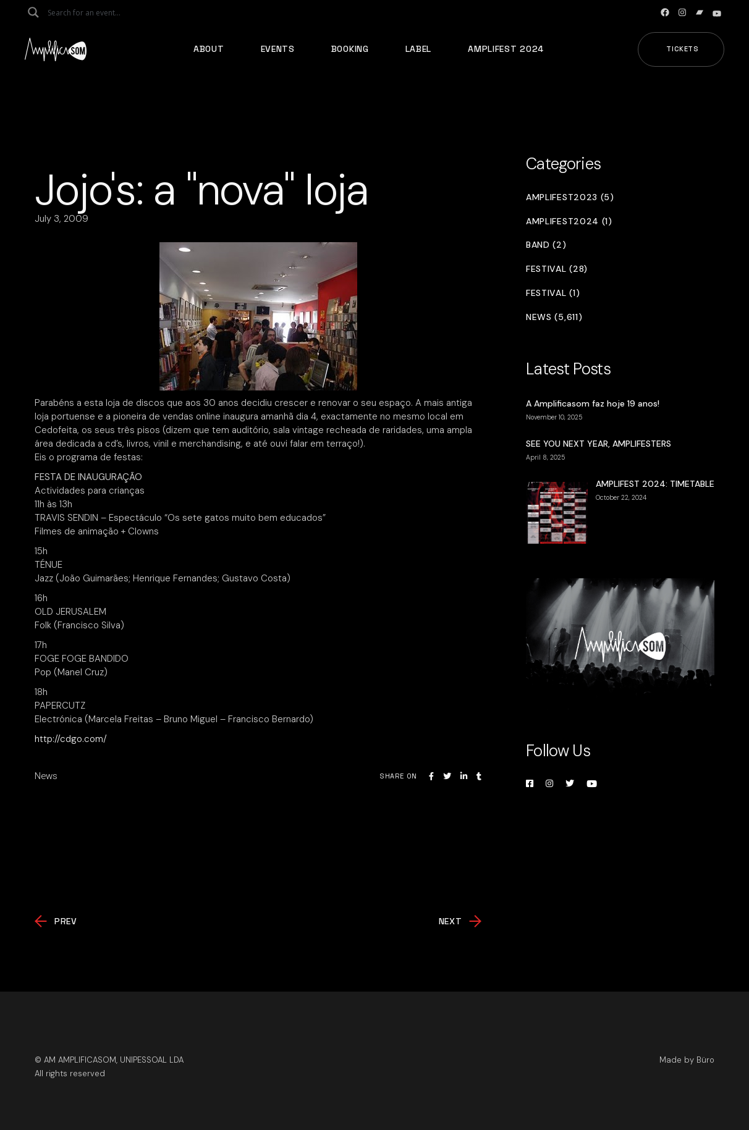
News (46, 776)
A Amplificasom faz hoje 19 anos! (592, 403)
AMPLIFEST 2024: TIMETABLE (655, 483)
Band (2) (546, 245)
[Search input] (96, 12)
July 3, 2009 (61, 219)
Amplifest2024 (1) (569, 221)
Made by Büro (686, 1060)
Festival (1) (553, 293)
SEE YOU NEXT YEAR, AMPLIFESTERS (598, 443)
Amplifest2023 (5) (570, 197)
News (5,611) (554, 317)
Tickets (682, 48)
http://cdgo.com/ (71, 739)
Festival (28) (557, 269)
